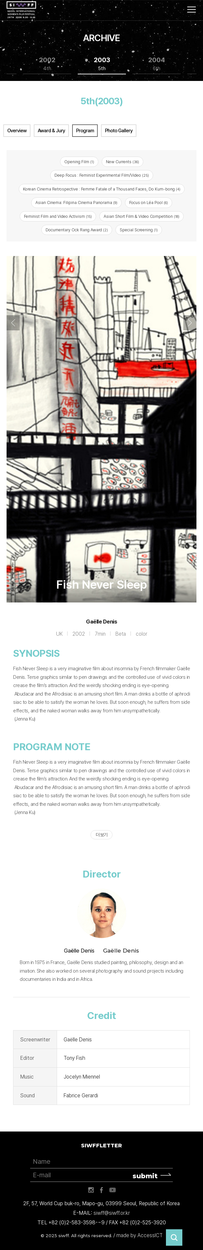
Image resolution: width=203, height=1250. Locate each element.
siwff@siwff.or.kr (111, 1213)
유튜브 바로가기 (112, 1190)
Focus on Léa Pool (148, 202)
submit (145, 1176)
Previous (13, 322)
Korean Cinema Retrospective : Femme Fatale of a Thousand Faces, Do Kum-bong (101, 189)
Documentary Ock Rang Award (77, 229)
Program (85, 131)
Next (189, 322)
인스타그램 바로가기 (91, 1190)
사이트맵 (191, 10)
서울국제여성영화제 (21, 10)
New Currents (122, 161)
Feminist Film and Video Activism (58, 216)
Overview (17, 131)
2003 (102, 64)
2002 (47, 64)
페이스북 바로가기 (101, 1190)
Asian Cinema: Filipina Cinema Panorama (76, 202)
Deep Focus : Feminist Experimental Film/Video (101, 175)
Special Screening (139, 229)
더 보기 (101, 834)
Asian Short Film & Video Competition (141, 216)
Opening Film (79, 161)
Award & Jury (51, 131)
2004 (156, 64)
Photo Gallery (118, 131)
